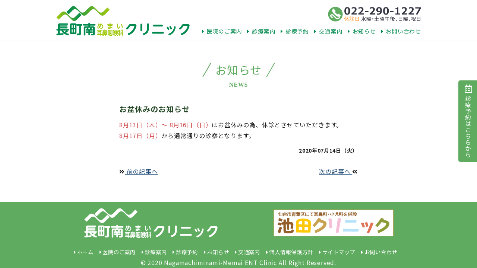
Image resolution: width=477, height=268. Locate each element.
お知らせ (362, 31)
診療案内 (261, 31)
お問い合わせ (401, 31)
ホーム (85, 252)
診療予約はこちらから (468, 121)
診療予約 (295, 31)
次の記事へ (338, 171)
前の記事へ (138, 171)
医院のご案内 (222, 31)
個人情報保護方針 (291, 252)
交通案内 (328, 31)
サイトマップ (338, 252)
